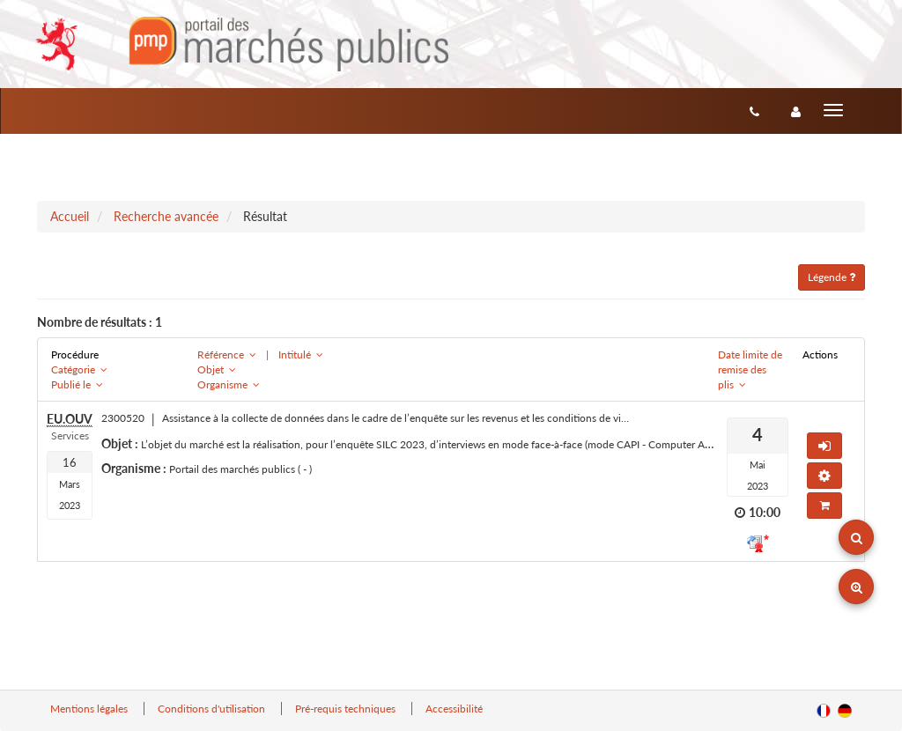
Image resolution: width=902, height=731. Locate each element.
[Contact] (754, 111)
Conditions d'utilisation (213, 708)
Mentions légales (90, 708)
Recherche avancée (166, 216)
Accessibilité (454, 708)
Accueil (69, 216)
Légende (831, 277)
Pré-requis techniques (346, 708)
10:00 (764, 512)
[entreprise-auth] (796, 111)
